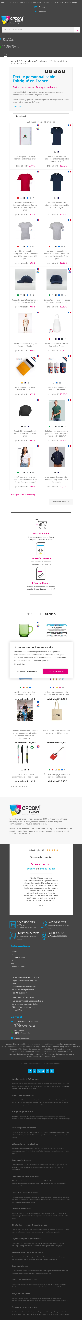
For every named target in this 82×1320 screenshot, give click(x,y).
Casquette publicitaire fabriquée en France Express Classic (25, 301)
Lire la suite (17, 106)
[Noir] (24, 198)
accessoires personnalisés (52, 1257)
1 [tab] (30, 909)
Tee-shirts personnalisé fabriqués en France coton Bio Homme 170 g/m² (57, 205)
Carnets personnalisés (18, 1312)
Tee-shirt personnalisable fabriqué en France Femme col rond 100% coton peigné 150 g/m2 (25, 255)
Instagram (63, 71)
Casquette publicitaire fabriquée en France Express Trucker (57, 301)
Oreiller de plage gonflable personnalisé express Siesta (25, 693)
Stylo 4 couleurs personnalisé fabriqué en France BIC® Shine (56, 693)
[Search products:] (38, 30)
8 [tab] (47, 909)
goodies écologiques (32, 1243)
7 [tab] (45, 909)
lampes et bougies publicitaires (58, 1165)
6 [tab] (42, 909)
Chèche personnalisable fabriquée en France (56, 388)
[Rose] (60, 687)
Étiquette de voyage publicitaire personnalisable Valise (57, 775)
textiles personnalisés (49, 1148)
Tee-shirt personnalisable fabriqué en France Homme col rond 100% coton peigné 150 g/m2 (56, 255)
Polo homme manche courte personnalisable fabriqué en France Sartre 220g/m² (56, 433)
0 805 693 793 (57, 936)
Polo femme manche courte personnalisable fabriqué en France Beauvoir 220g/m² (25, 479)
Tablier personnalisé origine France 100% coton (25, 344)
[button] (41, 7)
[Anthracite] (62, 339)
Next (67, 892)
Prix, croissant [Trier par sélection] (41, 116)
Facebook (46, 71)
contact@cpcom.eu (21, 1038)
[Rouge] (18, 198)
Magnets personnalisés (18, 1213)
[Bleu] (27, 198)
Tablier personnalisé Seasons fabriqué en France (57, 344)
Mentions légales (42, 1063)
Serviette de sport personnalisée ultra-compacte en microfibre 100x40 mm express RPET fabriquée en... (25, 734)
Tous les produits (20, 786)
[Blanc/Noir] (28, 770)
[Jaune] (22, 383)
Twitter (50, 71)
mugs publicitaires (19, 1298)
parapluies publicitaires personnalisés (46, 1116)
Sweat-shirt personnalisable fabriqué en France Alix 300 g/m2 (25, 433)
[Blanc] (55, 152)
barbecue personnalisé (56, 1229)
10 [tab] (52, 909)
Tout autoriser (55, 671)
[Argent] (63, 687)
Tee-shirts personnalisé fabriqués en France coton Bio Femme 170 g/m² (57, 158)
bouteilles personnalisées (34, 1284)
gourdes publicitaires (20, 1132)
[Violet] (53, 687)
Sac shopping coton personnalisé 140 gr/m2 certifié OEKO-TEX (56, 732)
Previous (14, 892)
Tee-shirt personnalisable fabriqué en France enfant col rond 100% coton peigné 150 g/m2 (25, 206)
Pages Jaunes (48, 868)
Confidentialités (56, 1063)
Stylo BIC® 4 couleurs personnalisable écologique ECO (25, 775)
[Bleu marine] (59, 339)
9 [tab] (49, 909)
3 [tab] (35, 909)
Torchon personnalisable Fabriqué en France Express (25, 157)
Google (30, 868)
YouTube (55, 71)
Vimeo (59, 71)
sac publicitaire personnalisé (22, 1271)
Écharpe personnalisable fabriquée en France (25, 388)
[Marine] (58, 152)
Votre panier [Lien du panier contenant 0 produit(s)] (9, 53)
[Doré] (57, 687)
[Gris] (30, 198)
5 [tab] (40, 909)
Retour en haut (61, 501)
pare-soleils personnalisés (58, 1199)
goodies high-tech (23, 1181)
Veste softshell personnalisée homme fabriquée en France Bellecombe (57, 479)
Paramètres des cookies (27, 671)
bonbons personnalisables (25, 1086)
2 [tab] (32, 909)
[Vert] (18, 295)
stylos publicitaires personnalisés (42, 1100)
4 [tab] (37, 909)
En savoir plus (19, 664)
